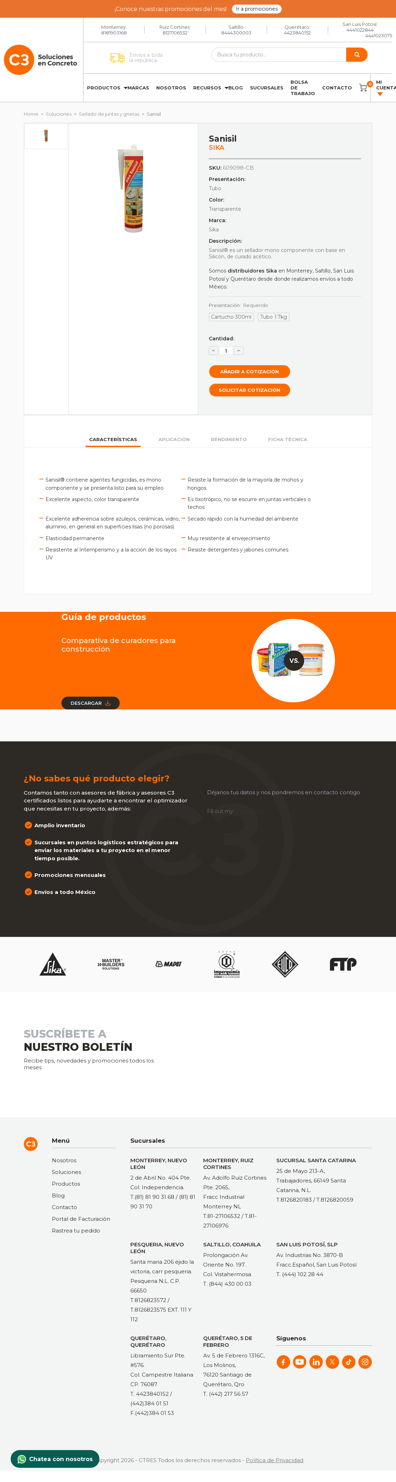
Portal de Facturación (81, 1218)
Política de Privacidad (274, 1460)
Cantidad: (221, 338)
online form (248, 811)
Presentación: (238, 305)
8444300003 (236, 32)
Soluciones (66, 1172)
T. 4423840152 (149, 1393)
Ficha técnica (287, 439)
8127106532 (175, 32)
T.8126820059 (334, 1199)
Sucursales (266, 87)
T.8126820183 (294, 1199)
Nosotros (171, 87)
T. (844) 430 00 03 (227, 1283)
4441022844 (360, 30)
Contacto (337, 87)
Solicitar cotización (249, 390)
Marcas (138, 87)
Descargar (90, 703)
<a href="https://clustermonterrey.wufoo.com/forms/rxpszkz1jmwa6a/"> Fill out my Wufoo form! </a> (283, 1054)
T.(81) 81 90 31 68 (152, 1196)
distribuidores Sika (252, 271)
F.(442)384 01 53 (152, 1413)
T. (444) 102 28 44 (299, 1274)
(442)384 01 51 (149, 1403)
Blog (235, 87)
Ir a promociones (257, 9)
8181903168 (114, 32)
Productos (103, 87)
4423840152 (297, 32)
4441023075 (378, 35)
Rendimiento (229, 439)
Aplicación (174, 439)
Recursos (207, 87)
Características (113, 439)
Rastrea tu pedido (76, 1230)
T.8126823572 (148, 1300)
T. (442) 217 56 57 (225, 1393)
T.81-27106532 (221, 1216)
